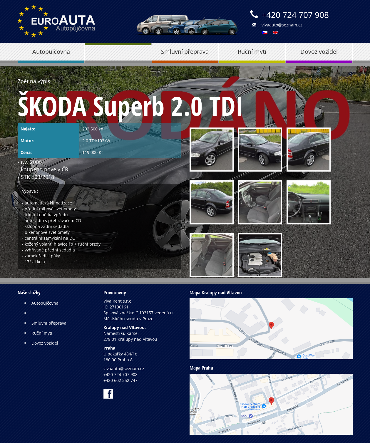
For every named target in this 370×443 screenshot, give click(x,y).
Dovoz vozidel (319, 52)
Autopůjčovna (51, 52)
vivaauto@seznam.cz (282, 25)
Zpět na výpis (34, 81)
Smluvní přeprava (185, 52)
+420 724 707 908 (295, 14)
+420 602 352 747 (120, 380)
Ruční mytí (252, 52)
